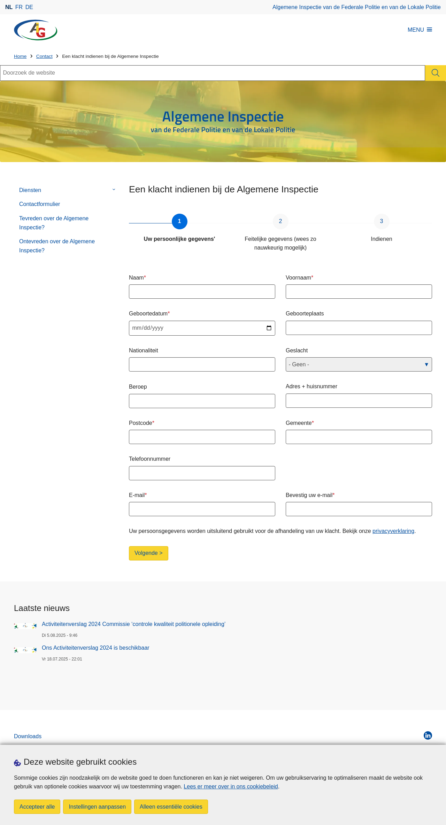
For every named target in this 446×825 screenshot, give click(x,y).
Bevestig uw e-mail (309, 495)
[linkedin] (428, 735)
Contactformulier (39, 204)
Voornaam (298, 278)
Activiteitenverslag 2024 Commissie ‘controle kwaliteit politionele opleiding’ (133, 624)
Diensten (30, 190)
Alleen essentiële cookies (171, 807)
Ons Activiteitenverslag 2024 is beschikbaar (95, 648)
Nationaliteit (143, 350)
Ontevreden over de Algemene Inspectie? (57, 245)
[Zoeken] (435, 73)
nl (9, 7)
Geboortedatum (148, 313)
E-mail (137, 495)
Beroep (138, 387)
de (29, 7)
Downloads (27, 736)
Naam (136, 278)
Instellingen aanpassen (97, 807)
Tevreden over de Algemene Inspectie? (54, 222)
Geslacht (297, 350)
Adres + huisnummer (311, 386)
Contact (44, 56)
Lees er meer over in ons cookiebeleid (231, 786)
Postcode (140, 423)
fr (19, 7)
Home (20, 56)
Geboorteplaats (305, 313)
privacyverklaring (393, 531)
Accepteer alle (37, 807)
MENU (420, 30)
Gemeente (299, 423)
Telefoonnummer (149, 459)
